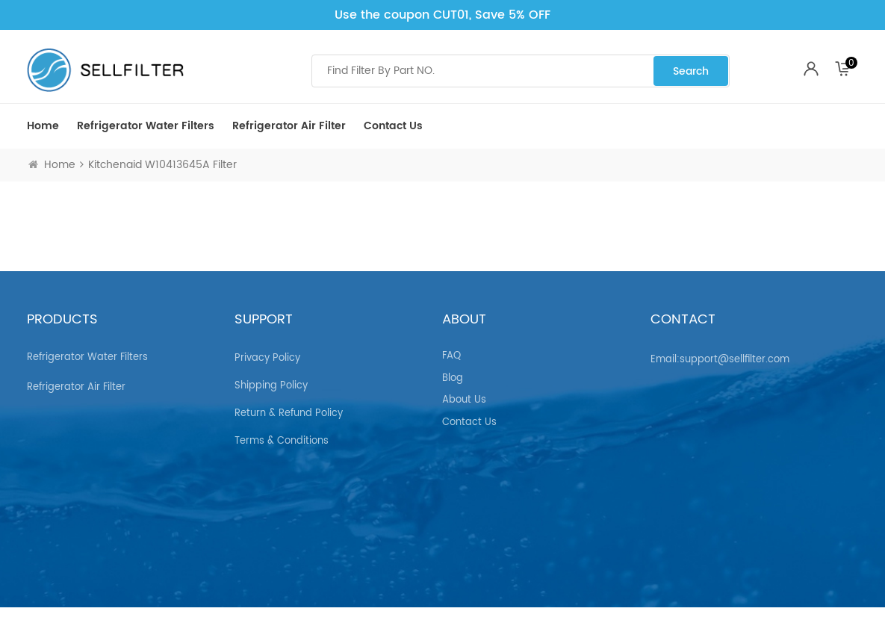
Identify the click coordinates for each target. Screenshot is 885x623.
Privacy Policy (267, 351)
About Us (464, 393)
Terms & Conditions (282, 434)
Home (43, 125)
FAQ (451, 349)
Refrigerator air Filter (289, 125)
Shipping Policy (271, 379)
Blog (452, 372)
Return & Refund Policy (289, 407)
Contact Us (393, 125)
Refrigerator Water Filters (145, 125)
